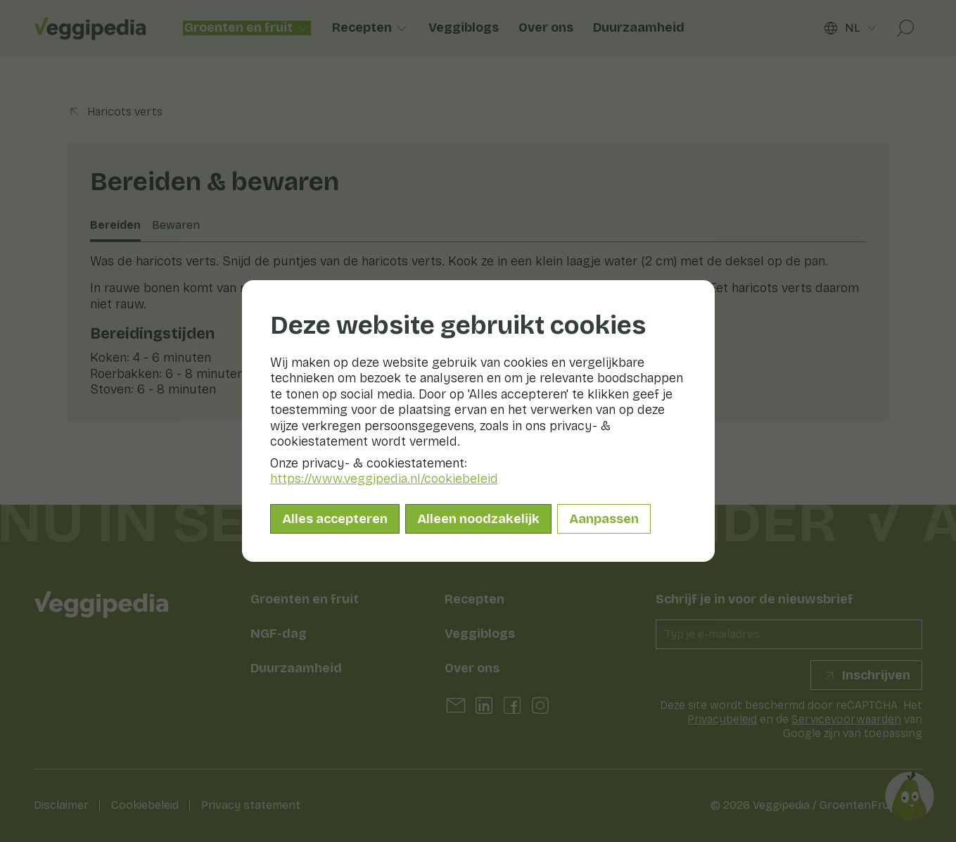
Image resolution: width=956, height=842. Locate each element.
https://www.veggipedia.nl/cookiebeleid (384, 478)
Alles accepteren (335, 519)
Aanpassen (604, 519)
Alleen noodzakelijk (478, 519)
